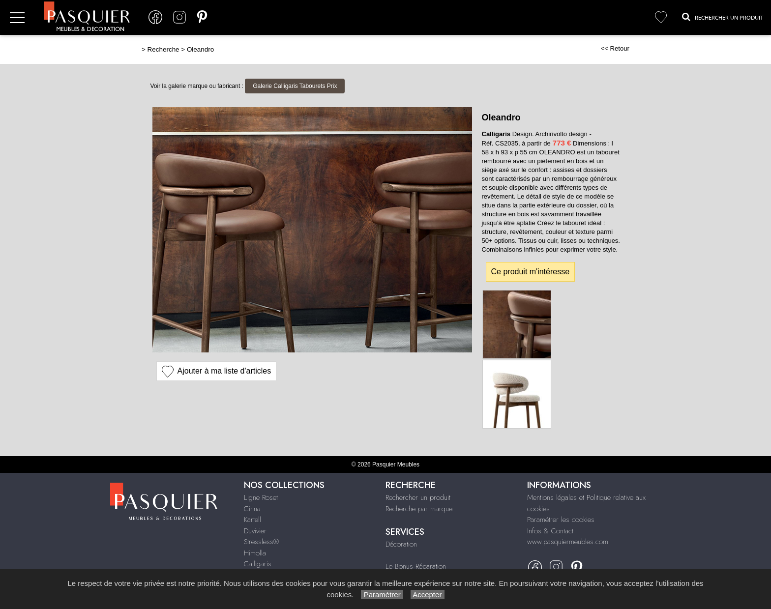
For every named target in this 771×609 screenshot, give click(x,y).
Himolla (255, 553)
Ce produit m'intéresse (530, 271)
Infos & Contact (550, 530)
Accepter (427, 594)
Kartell (252, 519)
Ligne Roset (261, 497)
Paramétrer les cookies (560, 519)
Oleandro (200, 49)
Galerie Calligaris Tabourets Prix (295, 86)
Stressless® (261, 541)
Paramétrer (381, 594)
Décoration (401, 544)
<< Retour (614, 48)
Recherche (163, 49)
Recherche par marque (419, 508)
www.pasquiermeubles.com (567, 541)
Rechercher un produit (418, 497)
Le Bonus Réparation (416, 566)
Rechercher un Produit (722, 16)
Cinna (252, 508)
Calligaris (257, 563)
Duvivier (255, 530)
